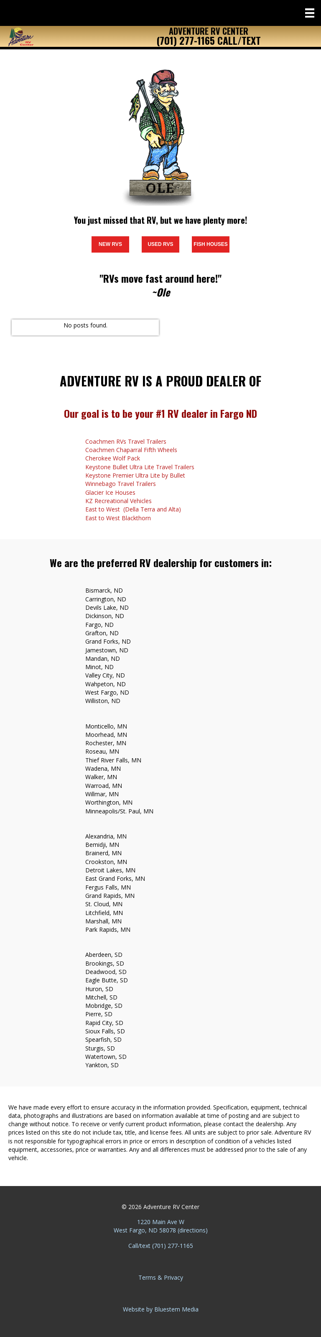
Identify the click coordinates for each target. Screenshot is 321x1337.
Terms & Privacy (160, 1277)
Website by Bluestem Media (161, 1309)
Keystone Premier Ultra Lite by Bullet (135, 475)
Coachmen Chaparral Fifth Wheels (131, 450)
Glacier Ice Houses (110, 492)
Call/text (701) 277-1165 (160, 1246)
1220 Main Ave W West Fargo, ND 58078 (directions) (161, 1226)
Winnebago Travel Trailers (120, 484)
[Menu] (309, 13)
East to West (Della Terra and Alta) (133, 509)
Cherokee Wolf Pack (112, 458)
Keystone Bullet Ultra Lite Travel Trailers (139, 467)
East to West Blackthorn (118, 518)
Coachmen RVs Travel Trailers (125, 441)
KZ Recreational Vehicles (118, 501)
